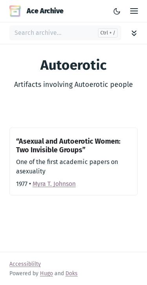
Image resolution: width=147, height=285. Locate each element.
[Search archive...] (65, 32)
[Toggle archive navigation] (134, 33)
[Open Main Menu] (134, 11)
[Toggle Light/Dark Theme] (117, 11)
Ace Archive (36, 10)
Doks (71, 273)
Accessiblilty (25, 264)
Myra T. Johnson (54, 184)
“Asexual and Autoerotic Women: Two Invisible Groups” (68, 145)
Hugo (46, 273)
